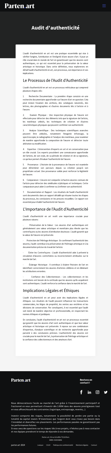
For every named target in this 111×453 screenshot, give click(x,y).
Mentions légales (82, 445)
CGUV (48, 445)
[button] (103, 5)
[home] (20, 5)
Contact (94, 445)
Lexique (40, 445)
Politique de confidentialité (63, 445)
